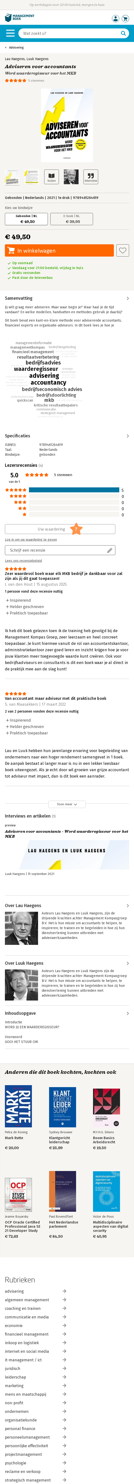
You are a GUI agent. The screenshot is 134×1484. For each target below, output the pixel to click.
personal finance (35, 1428)
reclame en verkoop (35, 1471)
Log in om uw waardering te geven (31, 540)
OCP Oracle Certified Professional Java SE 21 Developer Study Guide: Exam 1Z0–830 (22, 1226)
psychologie (35, 1463)
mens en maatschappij (35, 1394)
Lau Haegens (15, 59)
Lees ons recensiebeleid (23, 561)
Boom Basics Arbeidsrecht (104, 1140)
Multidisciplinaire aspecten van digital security (110, 1226)
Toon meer (64, 804)
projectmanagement (35, 1454)
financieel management (35, 1334)
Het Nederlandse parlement (63, 1224)
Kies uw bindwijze (19, 208)
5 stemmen (36, 80)
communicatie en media (35, 1317)
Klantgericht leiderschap (59, 1140)
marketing (35, 1385)
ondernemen (35, 1411)
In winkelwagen (36, 250)
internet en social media (35, 1351)
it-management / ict (35, 1360)
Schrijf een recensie (27, 550)
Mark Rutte (14, 1138)
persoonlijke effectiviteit (35, 1446)
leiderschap (35, 1377)
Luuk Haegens (38, 59)
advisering (35, 1291)
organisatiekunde (35, 1420)
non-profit (35, 1403)
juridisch (35, 1368)
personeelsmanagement (35, 1437)
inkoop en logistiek (35, 1343)
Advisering (16, 47)
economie (35, 1325)
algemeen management (35, 1300)
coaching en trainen (35, 1308)
